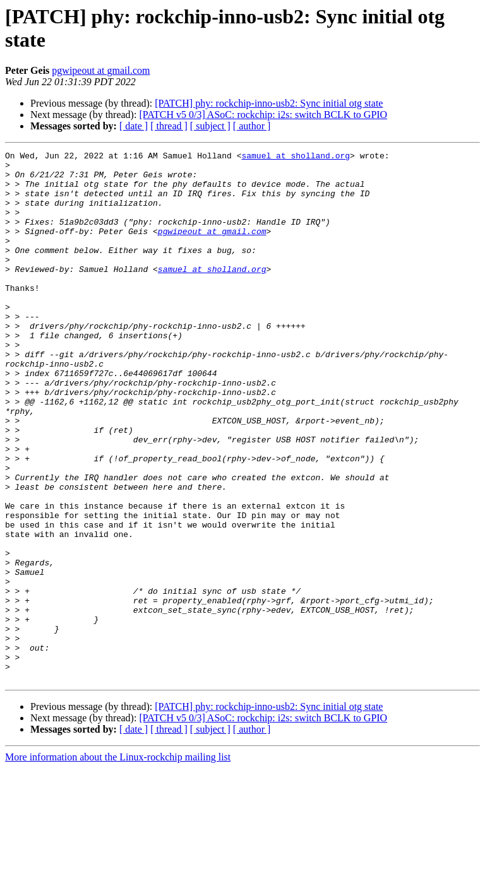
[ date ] (133, 126)
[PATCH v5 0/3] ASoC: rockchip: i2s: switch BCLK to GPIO (263, 114)
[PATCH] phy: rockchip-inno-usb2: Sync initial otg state (269, 103)
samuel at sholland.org (295, 157)
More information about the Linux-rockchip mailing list (118, 863)
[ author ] (252, 126)
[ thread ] (169, 126)
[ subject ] (210, 126)
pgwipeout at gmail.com (101, 70)
